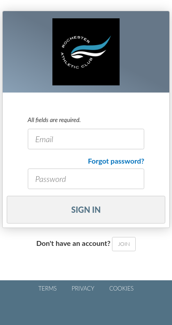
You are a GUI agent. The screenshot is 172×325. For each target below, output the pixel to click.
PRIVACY (83, 288)
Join (124, 244)
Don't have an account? (86, 244)
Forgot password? (116, 160)
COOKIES (121, 288)
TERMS (48, 288)
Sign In (86, 210)
